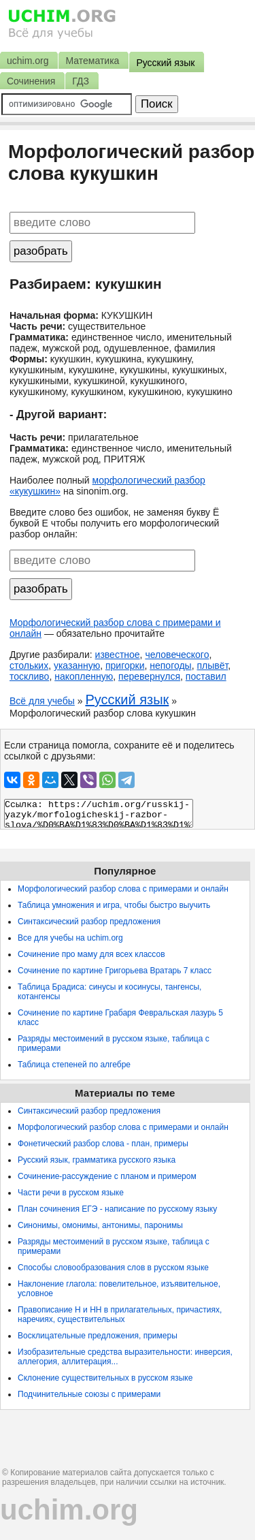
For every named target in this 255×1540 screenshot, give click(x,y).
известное (117, 654)
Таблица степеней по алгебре (74, 1064)
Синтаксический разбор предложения (89, 921)
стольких (29, 665)
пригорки (125, 665)
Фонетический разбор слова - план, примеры (103, 1143)
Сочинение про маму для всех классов (91, 954)
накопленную (83, 676)
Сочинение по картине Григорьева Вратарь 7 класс (114, 970)
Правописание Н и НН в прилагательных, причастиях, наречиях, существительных (120, 1314)
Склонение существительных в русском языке (105, 1378)
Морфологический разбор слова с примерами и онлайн (123, 889)
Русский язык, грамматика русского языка (96, 1160)
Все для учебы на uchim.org (70, 938)
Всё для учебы (42, 700)
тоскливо (29, 676)
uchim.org (69, 1510)
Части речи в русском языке (71, 1192)
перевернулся (149, 676)
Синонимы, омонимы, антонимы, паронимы (100, 1225)
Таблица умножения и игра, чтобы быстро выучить (114, 905)
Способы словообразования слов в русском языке (113, 1267)
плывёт (212, 665)
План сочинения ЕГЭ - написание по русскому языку (117, 1209)
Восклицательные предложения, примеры (97, 1335)
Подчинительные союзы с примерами (89, 1394)
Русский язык (127, 699)
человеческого (177, 654)
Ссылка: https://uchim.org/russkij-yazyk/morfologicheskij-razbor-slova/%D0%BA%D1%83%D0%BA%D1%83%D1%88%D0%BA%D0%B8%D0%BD (98, 813)
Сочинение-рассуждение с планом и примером (107, 1176)
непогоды (170, 665)
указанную (77, 665)
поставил (206, 676)
